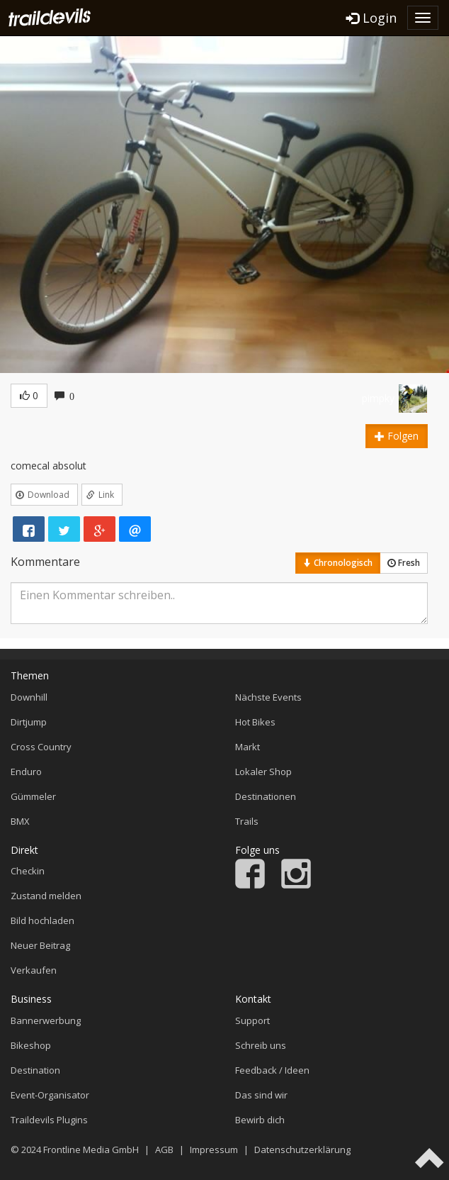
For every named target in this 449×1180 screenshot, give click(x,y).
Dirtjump (29, 722)
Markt (247, 746)
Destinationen (265, 796)
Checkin (28, 870)
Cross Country (41, 746)
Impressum (214, 1149)
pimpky (378, 398)
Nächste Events (268, 697)
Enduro (26, 771)
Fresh (403, 563)
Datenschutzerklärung (302, 1149)
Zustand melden (46, 895)
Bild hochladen (42, 920)
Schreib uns (260, 1045)
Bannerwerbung (46, 1020)
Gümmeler (33, 796)
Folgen (397, 435)
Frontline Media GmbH (91, 1149)
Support (252, 1020)
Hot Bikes (255, 722)
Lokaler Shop (263, 771)
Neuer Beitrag (40, 945)
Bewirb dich (260, 1119)
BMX (20, 821)
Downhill (29, 697)
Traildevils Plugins (49, 1119)
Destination (35, 1070)
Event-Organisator (50, 1095)
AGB (164, 1149)
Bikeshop (31, 1045)
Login (371, 17)
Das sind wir (261, 1095)
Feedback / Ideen (272, 1070)
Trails (246, 821)
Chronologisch (338, 563)
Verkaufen (34, 970)
